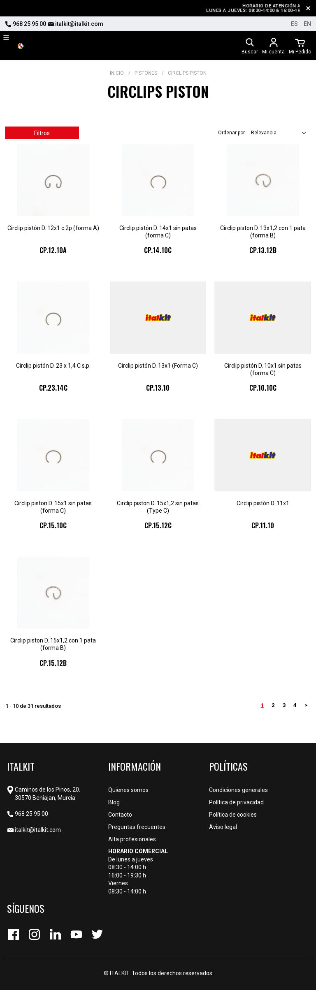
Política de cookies (233, 814)
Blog (114, 802)
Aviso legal (223, 827)
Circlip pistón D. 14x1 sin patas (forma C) (158, 232)
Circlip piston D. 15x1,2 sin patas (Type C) (158, 507)
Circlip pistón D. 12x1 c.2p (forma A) (53, 228)
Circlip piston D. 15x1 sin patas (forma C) (53, 507)
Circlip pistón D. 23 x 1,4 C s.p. (53, 365)
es (294, 24)
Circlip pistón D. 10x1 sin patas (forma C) (263, 369)
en (307, 24)
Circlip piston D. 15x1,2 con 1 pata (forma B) (53, 644)
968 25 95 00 (25, 24)
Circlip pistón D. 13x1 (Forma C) (158, 365)
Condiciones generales (238, 790)
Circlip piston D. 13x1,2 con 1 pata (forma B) (263, 232)
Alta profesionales (132, 839)
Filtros (42, 133)
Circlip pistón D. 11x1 (263, 503)
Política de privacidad (236, 802)
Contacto (120, 814)
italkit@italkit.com (75, 24)
